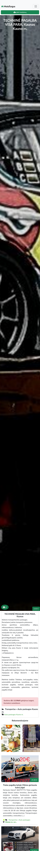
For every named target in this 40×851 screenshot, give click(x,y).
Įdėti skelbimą (20, 12)
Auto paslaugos (24, 820)
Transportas (13, 820)
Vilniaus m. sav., (11, 822)
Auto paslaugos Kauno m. (13, 714)
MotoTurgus (8, 6)
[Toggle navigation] (36, 6)
